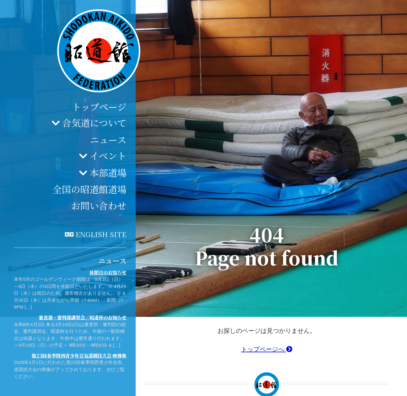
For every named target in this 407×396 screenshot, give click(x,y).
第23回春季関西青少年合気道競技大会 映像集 (79, 355)
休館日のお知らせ (108, 272)
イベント (108, 155)
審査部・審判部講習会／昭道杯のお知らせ (82, 317)
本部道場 (108, 172)
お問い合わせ (98, 205)
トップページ (99, 106)
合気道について (94, 122)
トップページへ (266, 349)
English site (100, 234)
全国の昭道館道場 (89, 189)
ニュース (108, 139)
